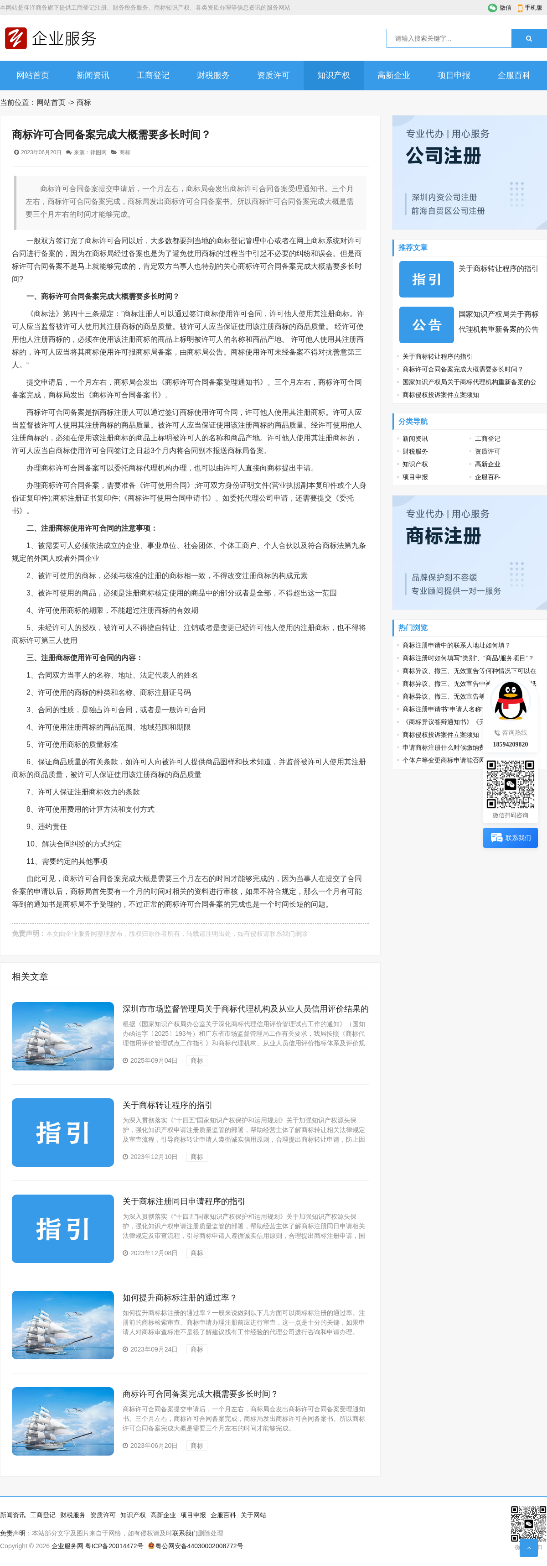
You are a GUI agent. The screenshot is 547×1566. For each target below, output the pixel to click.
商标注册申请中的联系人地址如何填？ (457, 645)
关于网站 (253, 1515)
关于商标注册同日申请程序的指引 (184, 1201)
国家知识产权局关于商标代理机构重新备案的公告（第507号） (499, 329)
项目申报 (454, 75)
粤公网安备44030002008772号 (199, 1546)
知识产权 (333, 75)
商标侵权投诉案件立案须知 (441, 394)
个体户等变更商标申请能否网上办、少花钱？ (466, 760)
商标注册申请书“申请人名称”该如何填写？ (462, 709)
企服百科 (514, 75)
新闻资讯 (93, 75)
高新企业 (393, 75)
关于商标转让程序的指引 (168, 1105)
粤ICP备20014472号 (114, 1546)
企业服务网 (81, 933)
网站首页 (32, 75)
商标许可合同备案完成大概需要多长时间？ (201, 1394)
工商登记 (153, 75)
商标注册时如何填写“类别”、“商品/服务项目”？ (468, 658)
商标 (84, 102)
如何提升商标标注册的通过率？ (180, 1297)
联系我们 (282, 933)
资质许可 (273, 75)
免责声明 (13, 1533)
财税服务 (213, 75)
